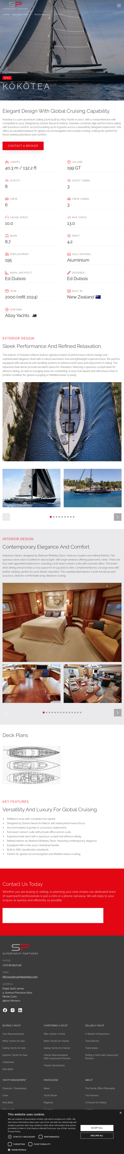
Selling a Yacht (22, 15)
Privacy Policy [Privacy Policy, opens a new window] (14, 1131)
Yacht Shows (50, 1095)
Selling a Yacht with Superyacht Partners (101, 1057)
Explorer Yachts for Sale (15, 1055)
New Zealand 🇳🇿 (84, 297)
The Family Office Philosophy (100, 1088)
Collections (8, 1062)
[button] (118, 5)
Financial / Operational (14, 1088)
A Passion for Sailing (95, 1102)
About (89, 1080)
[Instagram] (12, 1010)
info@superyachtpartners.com (20, 976)
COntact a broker (23, 145)
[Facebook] (5, 1010)
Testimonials (91, 1048)
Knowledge (51, 1080)
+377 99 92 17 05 (12, 964)
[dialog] (62, 1132)
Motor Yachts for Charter (56, 1041)
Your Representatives (13, 1034)
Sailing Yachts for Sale (14, 1048)
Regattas (48, 1102)
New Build (8, 1069)
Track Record (42, 15)
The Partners (91, 1095)
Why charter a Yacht (54, 1034)
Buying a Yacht (12, 1025)
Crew (5, 1095)
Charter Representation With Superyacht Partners (57, 1057)
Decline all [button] (97, 1135)
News (47, 1088)
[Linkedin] (20, 1010)
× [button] (120, 1113)
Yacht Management (14, 1080)
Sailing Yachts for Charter (57, 1048)
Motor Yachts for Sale (14, 1041)
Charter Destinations (54, 1065)
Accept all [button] (97, 1128)
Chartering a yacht (56, 1025)
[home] (15, 5)
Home (6, 15)
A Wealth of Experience (97, 1034)
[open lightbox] (32, 488)
